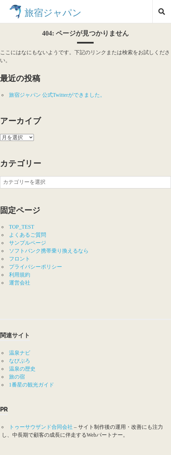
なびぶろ (19, 361)
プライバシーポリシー (35, 267)
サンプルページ (27, 243)
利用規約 (19, 275)
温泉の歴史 (22, 369)
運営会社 (19, 282)
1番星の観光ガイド (31, 385)
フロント (19, 259)
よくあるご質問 (27, 235)
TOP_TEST (21, 227)
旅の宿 (17, 377)
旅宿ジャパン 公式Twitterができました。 (57, 95)
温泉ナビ (19, 353)
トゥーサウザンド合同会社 (41, 427)
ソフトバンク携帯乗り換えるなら (49, 251)
